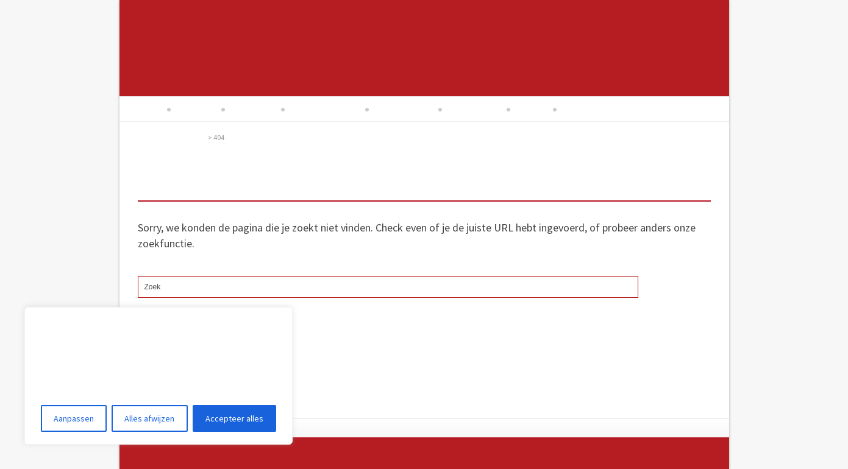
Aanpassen (74, 418)
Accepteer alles (234, 418)
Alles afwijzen (149, 418)
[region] (158, 376)
